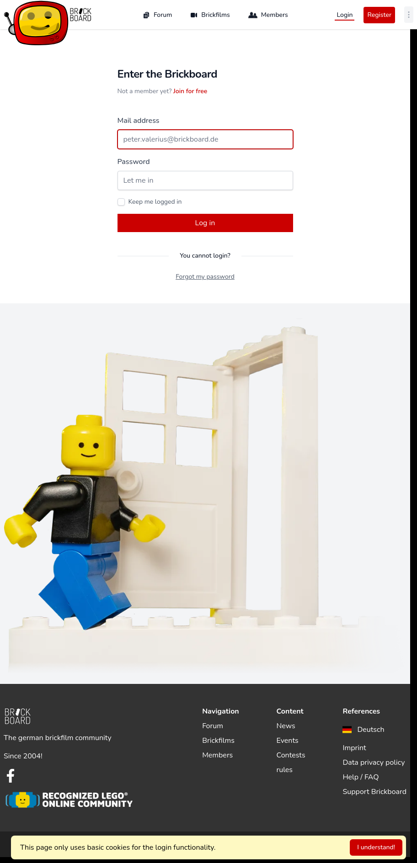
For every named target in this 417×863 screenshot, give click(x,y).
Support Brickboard (374, 792)
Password (134, 162)
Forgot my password (205, 276)
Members (268, 15)
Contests (291, 755)
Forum (157, 15)
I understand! (376, 847)
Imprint (354, 748)
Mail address (139, 121)
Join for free (190, 91)
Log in (205, 223)
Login (345, 15)
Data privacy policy (373, 762)
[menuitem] (363, 729)
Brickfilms (210, 15)
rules (285, 770)
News (286, 726)
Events (288, 741)
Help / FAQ (360, 777)
